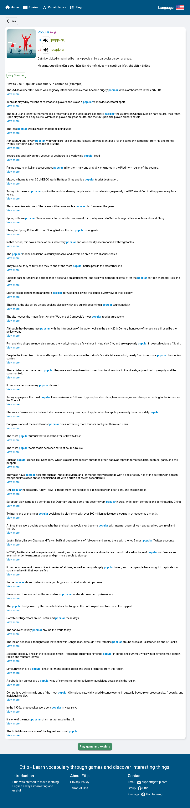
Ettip (144, 788)
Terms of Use (79, 788)
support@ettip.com (154, 782)
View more (13, 94)
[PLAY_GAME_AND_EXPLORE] (95, 746)
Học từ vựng (153, 794)
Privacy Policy (79, 782)
